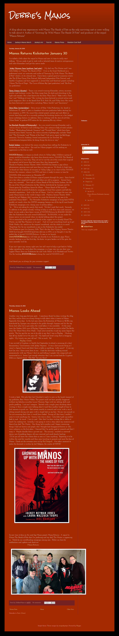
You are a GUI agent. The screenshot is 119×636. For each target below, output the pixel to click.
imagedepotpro (63, 626)
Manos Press (59, 42)
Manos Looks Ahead (24, 311)
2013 (85, 212)
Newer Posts (13, 609)
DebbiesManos (88, 226)
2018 (85, 165)
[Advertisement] (42, 287)
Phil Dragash (47, 441)
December (89, 175)
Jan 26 (90, 191)
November (89, 178)
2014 (85, 208)
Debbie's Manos (39, 15)
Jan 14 (90, 200)
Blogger (78, 626)
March (88, 182)
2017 (85, 169)
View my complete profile (89, 230)
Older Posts (70, 609)
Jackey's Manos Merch (23, 42)
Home (9, 42)
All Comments (88, 152)
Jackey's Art (38, 42)
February (89, 185)
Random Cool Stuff (74, 42)
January (88, 188)
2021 (85, 162)
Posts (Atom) (21, 613)
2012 (85, 215)
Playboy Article (26, 341)
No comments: (37, 267)
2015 (85, 205)
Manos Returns (33, 545)
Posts (85, 148)
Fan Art (48, 42)
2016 (85, 172)
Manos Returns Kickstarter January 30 (38, 53)
